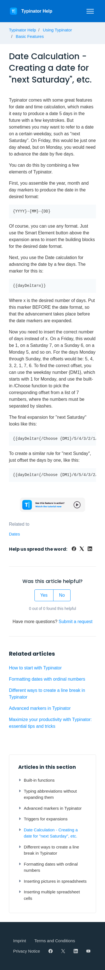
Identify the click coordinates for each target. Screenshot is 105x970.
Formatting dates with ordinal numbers (47, 679)
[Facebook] (74, 549)
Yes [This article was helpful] (44, 595)
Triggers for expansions (42, 818)
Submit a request (75, 621)
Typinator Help (22, 30)
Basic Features (30, 36)
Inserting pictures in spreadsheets (52, 881)
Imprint (19, 940)
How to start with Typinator (35, 667)
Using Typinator (57, 30)
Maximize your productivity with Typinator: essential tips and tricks (50, 723)
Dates (14, 534)
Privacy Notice (26, 951)
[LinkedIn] (90, 549)
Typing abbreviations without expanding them (47, 794)
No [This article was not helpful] (62, 595)
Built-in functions (36, 780)
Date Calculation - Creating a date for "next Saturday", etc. (48, 833)
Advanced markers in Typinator (40, 708)
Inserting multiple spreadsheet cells (49, 895)
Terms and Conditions (54, 940)
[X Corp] (82, 549)
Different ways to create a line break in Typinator (47, 693)
